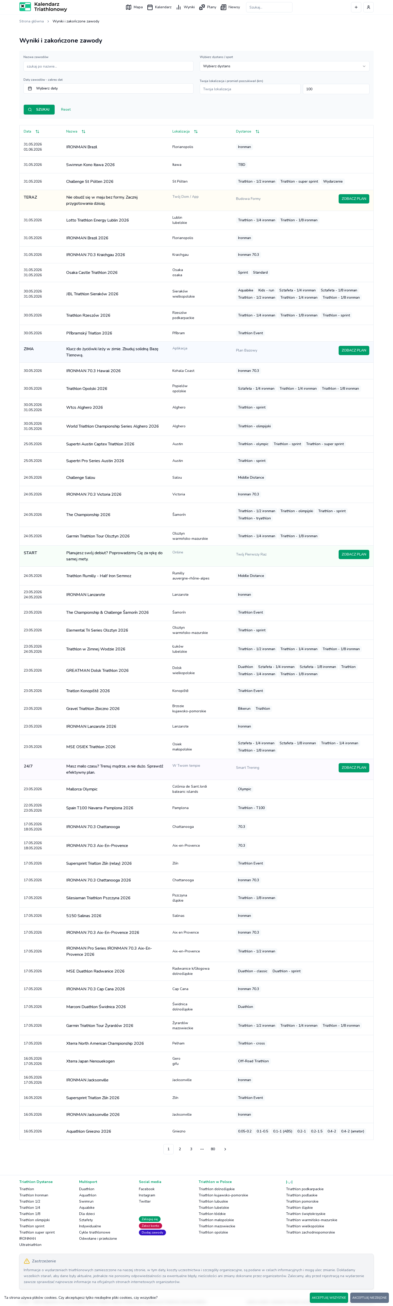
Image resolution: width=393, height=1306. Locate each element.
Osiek (200, 747)
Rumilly (200, 576)
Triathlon (26, 1189)
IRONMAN (27, 1238)
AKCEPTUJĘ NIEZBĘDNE (369, 1298)
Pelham (178, 1043)
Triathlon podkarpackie (305, 1189)
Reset (66, 109)
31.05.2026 (33, 164)
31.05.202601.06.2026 (33, 147)
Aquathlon (87, 1195)
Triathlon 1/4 (29, 1207)
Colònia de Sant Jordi (200, 789)
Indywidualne (90, 1226)
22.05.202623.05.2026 (33, 808)
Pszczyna (200, 898)
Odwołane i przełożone (98, 1238)
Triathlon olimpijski (34, 1220)
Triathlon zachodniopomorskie (310, 1232)
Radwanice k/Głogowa (200, 971)
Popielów (200, 388)
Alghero (179, 407)
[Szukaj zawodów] (269, 7)
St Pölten (180, 181)
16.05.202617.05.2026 (33, 1061)
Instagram (147, 1195)
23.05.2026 (33, 612)
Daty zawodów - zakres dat (43, 80)
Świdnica (200, 1007)
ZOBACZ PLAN (354, 198)
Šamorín (179, 514)
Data (31, 131)
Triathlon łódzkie (212, 1213)
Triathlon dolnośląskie (217, 1189)
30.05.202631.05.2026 (33, 294)
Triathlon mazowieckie (217, 1226)
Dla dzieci (87, 1213)
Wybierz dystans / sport (216, 57)
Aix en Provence (185, 932)
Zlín (175, 863)
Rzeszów (200, 315)
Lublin (200, 220)
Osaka (200, 272)
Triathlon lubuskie (213, 1201)
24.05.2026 (33, 477)
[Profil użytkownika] (368, 7)
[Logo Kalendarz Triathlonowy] (43, 7)
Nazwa (76, 131)
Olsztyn (200, 536)
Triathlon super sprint (37, 1232)
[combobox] (285, 66)
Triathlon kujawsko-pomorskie (223, 1195)
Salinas (178, 915)
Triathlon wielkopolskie (305, 1226)
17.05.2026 (33, 863)
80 (213, 1149)
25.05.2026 (33, 444)
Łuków (200, 649)
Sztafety (86, 1220)
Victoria (178, 494)
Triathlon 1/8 (29, 1213)
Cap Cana (180, 988)
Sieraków (200, 294)
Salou (177, 477)
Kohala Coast (183, 370)
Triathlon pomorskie (302, 1201)
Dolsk (200, 670)
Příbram (178, 333)
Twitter (145, 1201)
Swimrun (86, 1201)
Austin (177, 444)
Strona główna (31, 21)
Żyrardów (200, 1026)
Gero (200, 1061)
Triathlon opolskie (213, 1232)
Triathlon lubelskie (214, 1207)
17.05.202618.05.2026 (33, 827)
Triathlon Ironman (33, 1195)
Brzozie (200, 709)
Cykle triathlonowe (94, 1232)
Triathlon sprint (31, 1226)
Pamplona (180, 807)
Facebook (147, 1189)
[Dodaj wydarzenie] (356, 7)
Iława (176, 164)
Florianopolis (182, 146)
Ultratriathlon (30, 1244)
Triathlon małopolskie (216, 1220)
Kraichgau (180, 254)
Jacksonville (182, 1080)
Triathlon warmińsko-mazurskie (311, 1220)
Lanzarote (180, 594)
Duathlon (86, 1189)
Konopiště (180, 690)
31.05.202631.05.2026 (33, 272)
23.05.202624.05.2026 (33, 595)
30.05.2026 (33, 315)
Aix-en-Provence (186, 845)
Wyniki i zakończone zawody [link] (76, 21)
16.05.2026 (33, 1097)
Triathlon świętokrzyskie (305, 1213)
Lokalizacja (185, 131)
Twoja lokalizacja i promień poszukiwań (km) (231, 81)
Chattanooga (183, 826)
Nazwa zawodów (35, 57)
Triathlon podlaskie (301, 1195)
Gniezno (179, 1131)
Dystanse (248, 131)
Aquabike (87, 1207)
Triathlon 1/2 (29, 1201)
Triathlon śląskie (299, 1207)
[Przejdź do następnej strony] (224, 1149)
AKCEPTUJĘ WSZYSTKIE (329, 1298)
